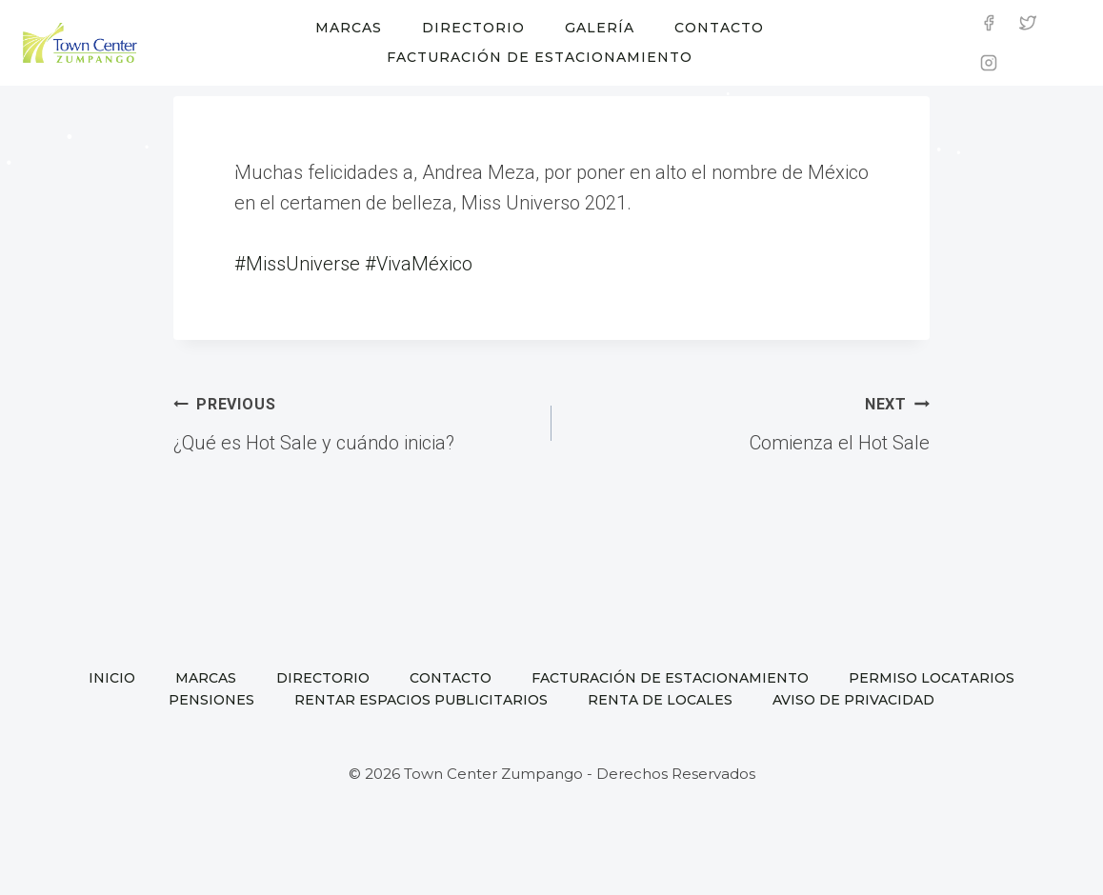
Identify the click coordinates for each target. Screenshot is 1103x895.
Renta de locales (660, 699)
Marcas (348, 27)
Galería (599, 27)
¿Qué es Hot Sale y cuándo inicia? (352, 421)
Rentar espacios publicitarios (421, 699)
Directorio (473, 27)
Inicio (112, 677)
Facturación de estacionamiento (539, 57)
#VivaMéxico (418, 263)
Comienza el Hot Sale (750, 421)
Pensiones (211, 699)
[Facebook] (989, 23)
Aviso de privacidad (853, 699)
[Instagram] (989, 63)
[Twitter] (1028, 23)
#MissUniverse (297, 263)
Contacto (719, 27)
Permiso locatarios (931, 677)
